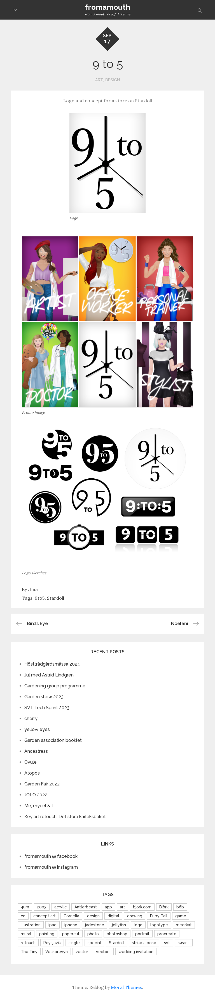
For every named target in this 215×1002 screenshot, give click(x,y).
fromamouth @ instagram (51, 867)
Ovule (30, 762)
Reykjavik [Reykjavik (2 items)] (52, 943)
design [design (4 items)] (93, 916)
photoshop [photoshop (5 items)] (117, 934)
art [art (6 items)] (122, 907)
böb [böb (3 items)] (180, 907)
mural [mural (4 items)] (26, 934)
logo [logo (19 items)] (138, 925)
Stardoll (55, 598)
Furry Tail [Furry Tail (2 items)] (158, 916)
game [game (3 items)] (180, 916)
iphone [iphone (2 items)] (70, 925)
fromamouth (107, 7)
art (99, 80)
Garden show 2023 (44, 696)
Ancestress (36, 751)
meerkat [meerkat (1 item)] (184, 925)
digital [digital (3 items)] (113, 916)
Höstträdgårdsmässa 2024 (52, 664)
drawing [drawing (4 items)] (134, 916)
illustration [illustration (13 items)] (31, 925)
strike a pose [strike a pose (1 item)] (144, 943)
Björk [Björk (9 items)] (164, 907)
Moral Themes (126, 987)
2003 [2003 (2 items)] (41, 907)
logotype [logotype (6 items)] (159, 925)
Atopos (32, 773)
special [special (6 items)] (94, 943)
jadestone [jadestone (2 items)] (94, 925)
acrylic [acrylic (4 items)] (60, 907)
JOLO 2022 (35, 794)
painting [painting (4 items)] (46, 934)
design (112, 80)
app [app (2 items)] (108, 907)
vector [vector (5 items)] (82, 951)
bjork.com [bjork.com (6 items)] (142, 907)
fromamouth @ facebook (51, 856)
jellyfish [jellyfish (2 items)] (119, 925)
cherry (31, 718)
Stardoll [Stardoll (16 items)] (116, 943)
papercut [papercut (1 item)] (71, 934)
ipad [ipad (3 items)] (52, 925)
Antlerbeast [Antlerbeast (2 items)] (85, 907)
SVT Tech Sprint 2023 (46, 707)
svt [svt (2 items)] (167, 943)
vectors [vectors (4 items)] (103, 951)
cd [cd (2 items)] (23, 916)
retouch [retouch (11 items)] (28, 943)
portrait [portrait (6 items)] (142, 934)
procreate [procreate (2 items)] (166, 934)
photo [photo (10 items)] (93, 934)
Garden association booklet (53, 740)
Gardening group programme (54, 685)
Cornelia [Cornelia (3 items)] (71, 916)
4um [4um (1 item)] (25, 907)
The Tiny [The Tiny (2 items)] (29, 951)
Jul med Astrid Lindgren (49, 675)
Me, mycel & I (38, 805)
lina (34, 589)
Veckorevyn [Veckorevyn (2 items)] (56, 951)
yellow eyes (37, 729)
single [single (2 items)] (74, 943)
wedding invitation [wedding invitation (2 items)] (135, 951)
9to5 (40, 598)
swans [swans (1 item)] (184, 943)
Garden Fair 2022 (42, 784)
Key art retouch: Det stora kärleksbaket (65, 816)
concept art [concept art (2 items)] (44, 916)
